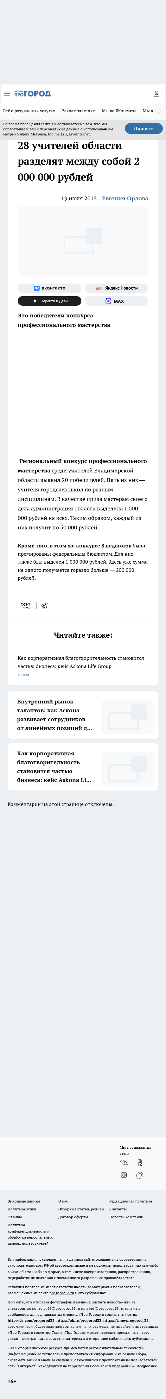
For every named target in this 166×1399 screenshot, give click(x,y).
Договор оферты (73, 1217)
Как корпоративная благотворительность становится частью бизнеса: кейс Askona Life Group (83, 666)
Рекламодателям (78, 111)
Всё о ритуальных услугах (29, 111)
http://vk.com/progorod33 (31, 1320)
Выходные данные (24, 1201)
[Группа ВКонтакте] (49, 288)
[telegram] (46, 605)
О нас (63, 1201)
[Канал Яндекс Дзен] (49, 301)
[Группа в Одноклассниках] (140, 1162)
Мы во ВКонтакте (119, 111)
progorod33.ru (61, 1292)
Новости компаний (126, 1217)
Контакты (118, 1209)
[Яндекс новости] (116, 288)
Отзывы (15, 1217)
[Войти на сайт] (156, 93)
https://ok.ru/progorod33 (78, 1320)
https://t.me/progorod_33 (126, 1320)
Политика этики (22, 1209)
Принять (144, 128)
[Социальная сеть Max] (116, 301)
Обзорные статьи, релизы (81, 1209)
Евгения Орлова (125, 198)
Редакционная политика (130, 1201)
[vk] (26, 605)
